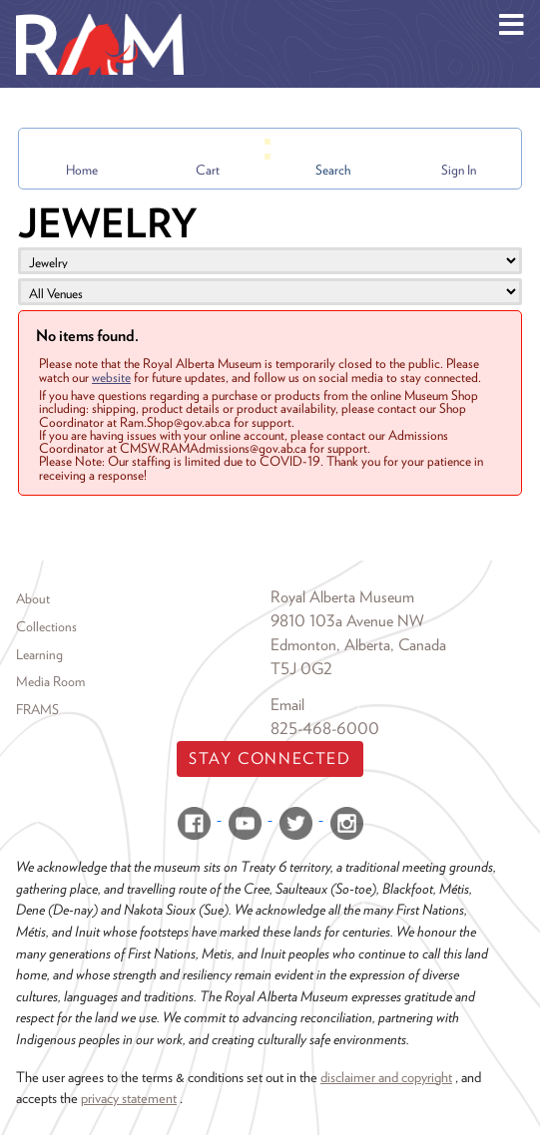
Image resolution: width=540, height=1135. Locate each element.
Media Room (50, 681)
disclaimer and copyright (386, 1076)
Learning (39, 654)
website (111, 377)
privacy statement (129, 1097)
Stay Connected (269, 758)
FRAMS (37, 709)
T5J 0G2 (301, 668)
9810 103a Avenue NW (347, 620)
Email (287, 704)
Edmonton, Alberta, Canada (358, 644)
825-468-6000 (324, 728)
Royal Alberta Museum (342, 596)
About (33, 598)
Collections (46, 626)
